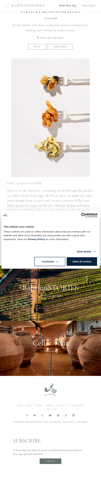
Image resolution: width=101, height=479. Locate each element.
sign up (50, 461)
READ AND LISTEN (50, 296)
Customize (50, 261)
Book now (60, 46)
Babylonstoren (28, 6)
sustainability (76, 405)
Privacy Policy (36, 239)
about (20, 405)
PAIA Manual (81, 422)
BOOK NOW (50, 351)
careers (49, 405)
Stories (38, 405)
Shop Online (88, 5)
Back (37, 46)
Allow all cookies (81, 261)
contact (61, 405)
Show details (84, 251)
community (50, 409)
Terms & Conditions (52, 422)
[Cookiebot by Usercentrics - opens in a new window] (83, 215)
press (29, 405)
